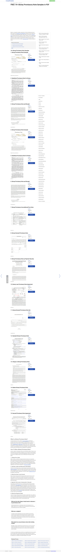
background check (32, 471)
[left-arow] (1, 276)
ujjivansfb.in (12, 256)
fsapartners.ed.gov (13, 410)
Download (31, 59)
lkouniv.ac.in (12, 230)
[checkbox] (5, 0)
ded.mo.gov (12, 307)
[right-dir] (59, 276)
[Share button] (7, 276)
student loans (20, 444)
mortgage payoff (15, 444)
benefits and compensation (21, 33)
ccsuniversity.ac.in (13, 204)
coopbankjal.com (13, 333)
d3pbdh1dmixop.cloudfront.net (14, 75)
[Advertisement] (30, 12)
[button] (55, 0)
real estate (20, 490)
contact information (14, 469)
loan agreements (18, 484)
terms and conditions (27, 464)
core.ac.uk (12, 101)
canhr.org (12, 436)
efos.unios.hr (12, 281)
